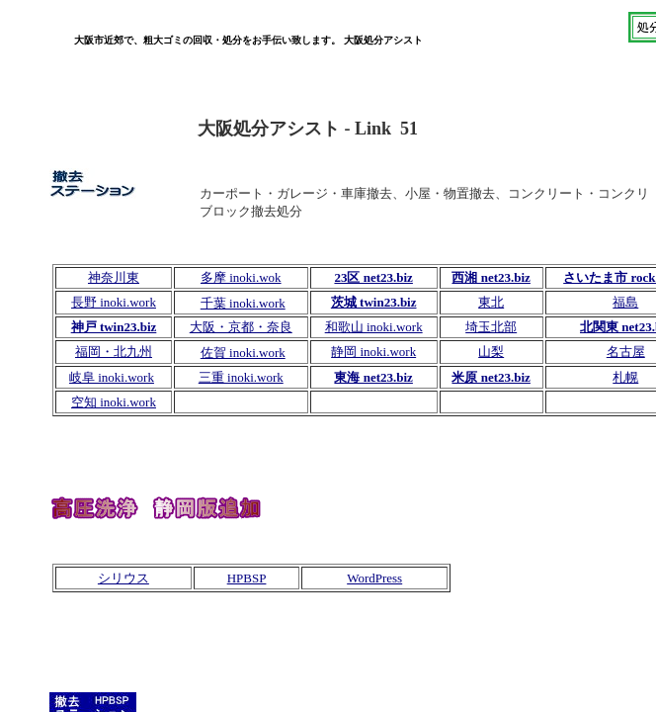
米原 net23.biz (490, 377)
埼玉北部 (491, 326)
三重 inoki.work (241, 377)
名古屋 (626, 351)
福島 (625, 302)
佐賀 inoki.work (243, 352)
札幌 (625, 377)
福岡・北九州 (113, 351)
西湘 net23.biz (490, 277)
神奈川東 (113, 277)
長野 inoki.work (113, 302)
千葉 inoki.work (243, 303)
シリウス (123, 578)
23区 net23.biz (373, 277)
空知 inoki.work (113, 402)
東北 (491, 302)
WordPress (374, 578)
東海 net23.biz (373, 377)
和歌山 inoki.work (374, 326)
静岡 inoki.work (373, 351)
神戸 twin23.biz (114, 326)
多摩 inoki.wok (241, 277)
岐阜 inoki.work (111, 377)
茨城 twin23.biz (374, 302)
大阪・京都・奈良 (241, 326)
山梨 (491, 351)
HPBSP (247, 578)
